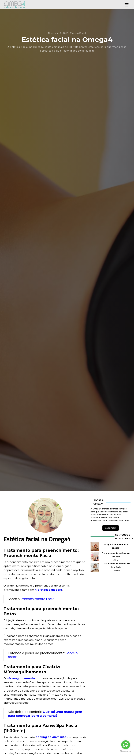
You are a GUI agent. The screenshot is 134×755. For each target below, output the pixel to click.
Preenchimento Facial (38, 599)
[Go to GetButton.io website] (125, 751)
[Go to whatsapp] (125, 744)
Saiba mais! (110, 528)
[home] (14, 4)
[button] (126, 4)
